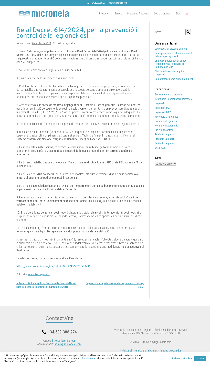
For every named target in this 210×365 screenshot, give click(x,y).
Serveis (121, 13)
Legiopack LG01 (163, 107)
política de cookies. (89, 358)
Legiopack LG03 (163, 112)
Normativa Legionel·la (39, 274)
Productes (107, 13)
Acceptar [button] (200, 358)
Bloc (181, 13)
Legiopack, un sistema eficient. (171, 48)
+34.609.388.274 (98, 2)
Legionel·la (161, 103)
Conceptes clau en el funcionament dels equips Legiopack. (173, 55)
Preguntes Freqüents (141, 13)
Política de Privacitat (146, 350)
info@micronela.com (118, 2)
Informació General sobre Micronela (174, 99)
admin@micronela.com (68, 344)
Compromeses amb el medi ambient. (174, 78)
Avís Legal (126, 350)
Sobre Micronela (165, 13)
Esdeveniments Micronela (168, 94)
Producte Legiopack (165, 134)
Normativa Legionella (166, 121)
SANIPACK (160, 147)
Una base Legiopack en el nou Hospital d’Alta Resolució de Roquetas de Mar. (171, 63)
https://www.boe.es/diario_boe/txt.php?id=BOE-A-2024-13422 (53, 266)
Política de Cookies (170, 350)
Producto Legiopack (165, 143)
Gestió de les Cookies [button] (181, 358)
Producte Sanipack (164, 138)
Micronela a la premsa (166, 116)
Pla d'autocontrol (164, 130)
